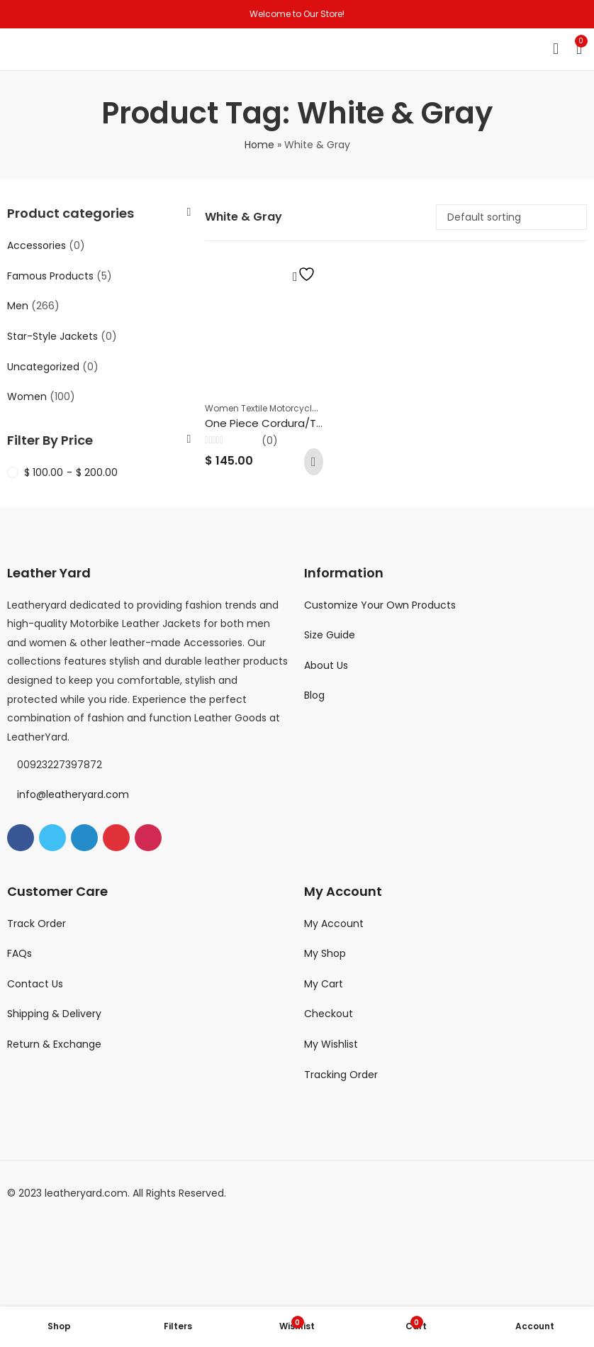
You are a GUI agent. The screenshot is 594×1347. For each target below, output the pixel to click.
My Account (334, 923)
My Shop (325, 953)
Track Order (36, 923)
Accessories (36, 245)
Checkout (328, 1014)
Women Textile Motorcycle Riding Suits (288, 408)
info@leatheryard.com (73, 794)
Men (17, 306)
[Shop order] (511, 217)
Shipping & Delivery (54, 1014)
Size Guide (329, 635)
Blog (314, 695)
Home (259, 145)
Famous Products (50, 276)
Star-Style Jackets (52, 336)
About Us (326, 665)
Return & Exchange (54, 1044)
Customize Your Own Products (380, 605)
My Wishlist (331, 1044)
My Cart (323, 984)
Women (27, 396)
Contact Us (35, 984)
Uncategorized (43, 367)
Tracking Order (341, 1075)
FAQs (19, 953)
